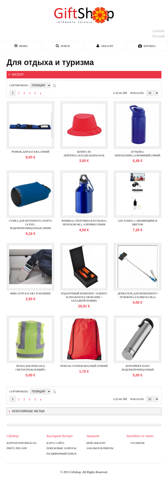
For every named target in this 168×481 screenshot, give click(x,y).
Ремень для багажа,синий (30, 151)
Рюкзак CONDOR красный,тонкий (84, 365)
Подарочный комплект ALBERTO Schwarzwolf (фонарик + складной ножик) (84, 297)
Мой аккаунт (96, 443)
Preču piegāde (17, 448)
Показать (137, 93)
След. (40, 93)
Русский (158, 36)
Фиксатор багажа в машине (30, 293)
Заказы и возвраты (99, 448)
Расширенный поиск (62, 453)
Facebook (135, 443)
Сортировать (18, 85)
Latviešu (158, 31)
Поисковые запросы (62, 448)
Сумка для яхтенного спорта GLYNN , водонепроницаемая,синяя (30, 224)
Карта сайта (56, 443)
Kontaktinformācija (22, 443)
